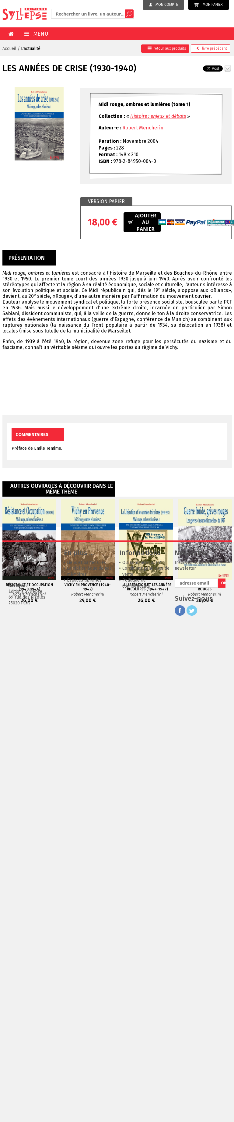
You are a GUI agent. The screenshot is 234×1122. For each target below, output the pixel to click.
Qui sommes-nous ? (141, 653)
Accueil (9, 48)
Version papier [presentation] (106, 201)
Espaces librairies (84, 671)
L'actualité (30, 48)
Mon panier (208, 4)
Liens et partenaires (86, 653)
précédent (211, 48)
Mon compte (163, 4)
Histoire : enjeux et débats (158, 116)
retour (166, 48)
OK (223, 674)
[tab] (106, 201)
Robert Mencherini (143, 128)
